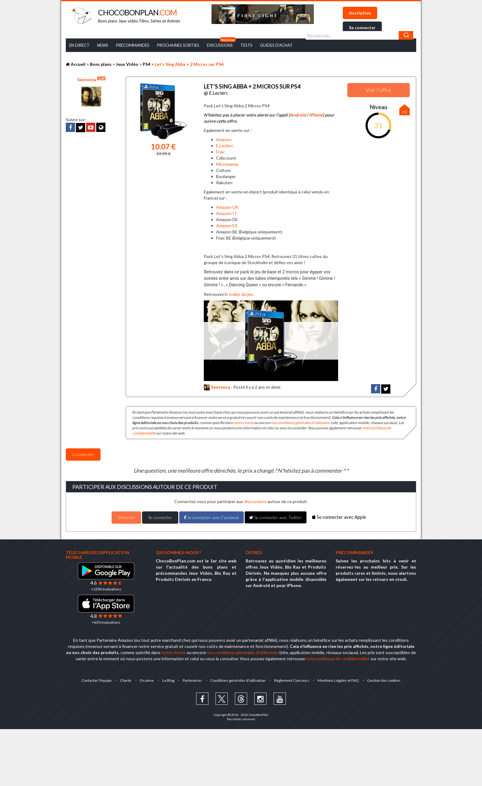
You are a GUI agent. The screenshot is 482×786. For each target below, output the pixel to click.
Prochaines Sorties (178, 45)
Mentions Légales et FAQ (338, 679)
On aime (146, 679)
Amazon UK (227, 206)
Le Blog (168, 679)
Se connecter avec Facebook (211, 516)
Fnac (220, 151)
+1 (404, 111)
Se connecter (362, 27)
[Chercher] (406, 35)
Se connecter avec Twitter (275, 516)
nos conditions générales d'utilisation (300, 422)
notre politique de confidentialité (337, 658)
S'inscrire (126, 516)
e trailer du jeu (239, 293)
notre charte (243, 422)
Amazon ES (226, 225)
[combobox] (359, 35)
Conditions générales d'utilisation (238, 679)
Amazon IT (226, 212)
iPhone (316, 114)
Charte (125, 679)
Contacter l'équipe (96, 679)
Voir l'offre (378, 89)
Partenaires (192, 679)
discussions (255, 500)
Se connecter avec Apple (339, 516)
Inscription (360, 12)
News (102, 45)
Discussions (220, 45)
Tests (246, 45)
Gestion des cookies (384, 679)
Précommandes (132, 45)
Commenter (83, 454)
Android (298, 114)
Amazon (223, 139)
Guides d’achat (276, 45)
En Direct (79, 45)
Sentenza (91, 79)
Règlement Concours (292, 679)
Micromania (227, 163)
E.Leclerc (224, 145)
